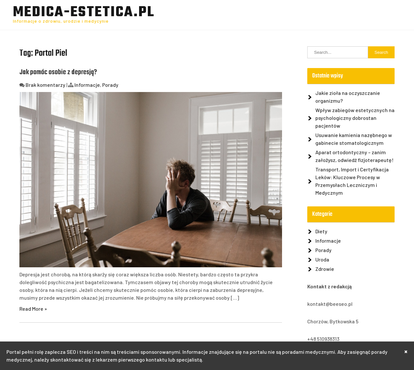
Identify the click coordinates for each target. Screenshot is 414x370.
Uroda (322, 259)
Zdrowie (324, 269)
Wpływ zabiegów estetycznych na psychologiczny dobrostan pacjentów (355, 118)
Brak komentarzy (45, 85)
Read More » (33, 309)
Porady (110, 85)
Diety (321, 231)
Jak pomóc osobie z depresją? (58, 72)
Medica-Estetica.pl (84, 12)
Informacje (87, 85)
